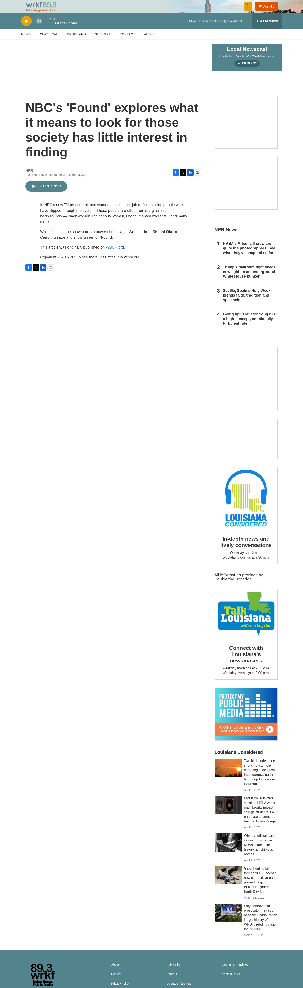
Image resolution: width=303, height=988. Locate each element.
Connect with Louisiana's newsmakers (246, 663)
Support (103, 43)
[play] (26, 30)
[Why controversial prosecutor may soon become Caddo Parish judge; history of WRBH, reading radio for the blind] (228, 922)
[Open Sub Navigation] (34, 43)
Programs (76, 43)
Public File (173, 974)
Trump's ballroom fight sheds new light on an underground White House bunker (249, 281)
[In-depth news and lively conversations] (246, 507)
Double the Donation (233, 588)
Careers (171, 983)
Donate (271, 11)
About (149, 43)
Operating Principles (235, 974)
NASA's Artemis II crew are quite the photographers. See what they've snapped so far (249, 257)
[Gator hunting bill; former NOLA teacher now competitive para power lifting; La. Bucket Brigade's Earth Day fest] (228, 885)
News (26, 43)
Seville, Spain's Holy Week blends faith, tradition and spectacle (246, 304)
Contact (127, 43)
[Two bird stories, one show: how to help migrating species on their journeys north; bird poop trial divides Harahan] (228, 777)
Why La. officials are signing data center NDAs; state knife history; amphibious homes (259, 854)
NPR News (226, 239)
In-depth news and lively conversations (246, 551)
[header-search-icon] (250, 11)
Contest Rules (231, 983)
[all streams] (267, 30)
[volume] (39, 30)
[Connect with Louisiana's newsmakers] (246, 623)
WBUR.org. (115, 257)
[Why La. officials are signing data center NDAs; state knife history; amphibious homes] (228, 852)
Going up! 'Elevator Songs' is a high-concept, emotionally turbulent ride (249, 328)
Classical (49, 43)
